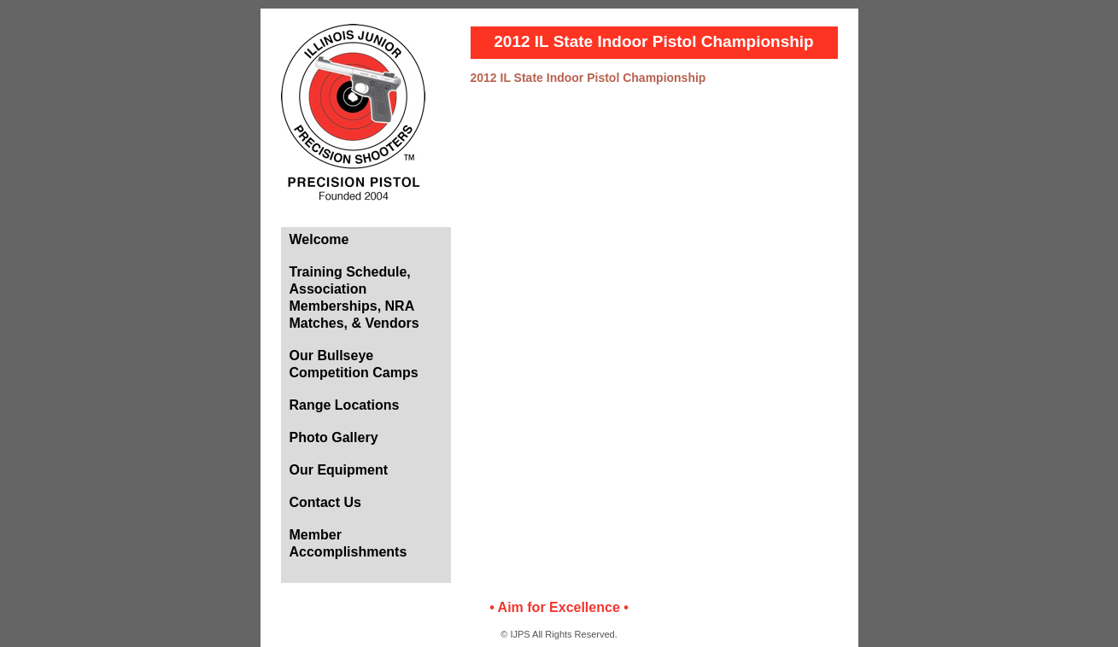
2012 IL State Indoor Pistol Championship (588, 78)
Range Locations (345, 405)
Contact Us (325, 502)
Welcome (319, 239)
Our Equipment (339, 470)
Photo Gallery (334, 437)
